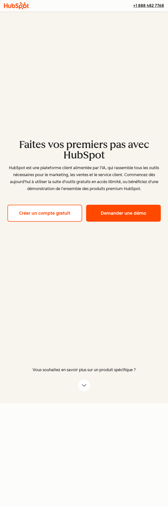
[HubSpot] (16, 5)
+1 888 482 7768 (148, 5)
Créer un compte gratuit (50, 212)
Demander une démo (131, 212)
